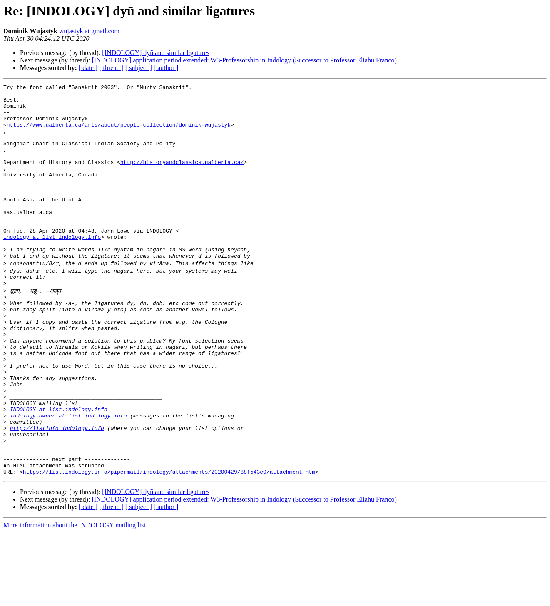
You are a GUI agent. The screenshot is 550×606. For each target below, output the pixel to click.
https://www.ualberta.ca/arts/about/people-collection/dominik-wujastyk (119, 133)
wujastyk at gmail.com (89, 31)
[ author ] (166, 67)
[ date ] (88, 67)
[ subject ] (138, 67)
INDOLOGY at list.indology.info (58, 470)
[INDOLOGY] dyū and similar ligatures (155, 52)
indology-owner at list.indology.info (68, 478)
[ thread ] (111, 67)
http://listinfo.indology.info (57, 493)
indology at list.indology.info (52, 268)
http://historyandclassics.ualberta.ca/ (182, 178)
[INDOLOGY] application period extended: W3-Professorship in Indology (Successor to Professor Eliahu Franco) (244, 60)
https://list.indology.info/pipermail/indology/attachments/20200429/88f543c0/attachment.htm (169, 545)
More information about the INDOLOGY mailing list (74, 598)
